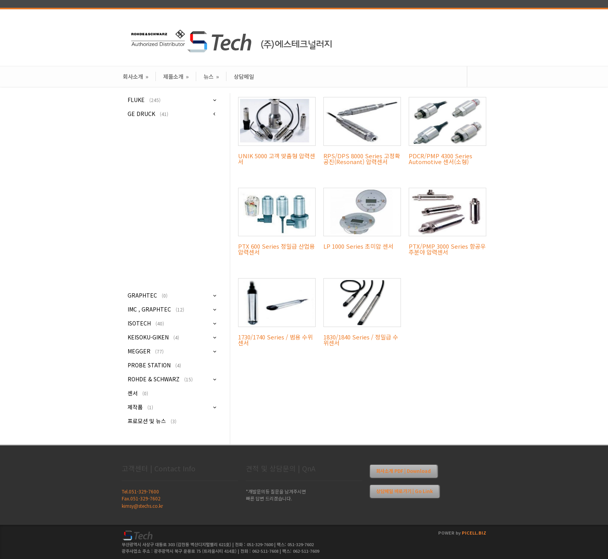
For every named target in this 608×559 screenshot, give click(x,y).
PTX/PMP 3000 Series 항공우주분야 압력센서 (447, 249)
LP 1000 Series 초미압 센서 (358, 246)
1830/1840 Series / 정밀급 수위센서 (360, 340)
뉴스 (211, 76)
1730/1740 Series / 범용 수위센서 (275, 340)
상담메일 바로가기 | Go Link (404, 491)
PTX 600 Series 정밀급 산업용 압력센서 (276, 249)
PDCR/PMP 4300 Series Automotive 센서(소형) (440, 159)
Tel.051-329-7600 (140, 491)
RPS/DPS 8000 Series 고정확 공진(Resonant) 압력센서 (361, 159)
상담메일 (244, 76)
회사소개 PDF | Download (403, 470)
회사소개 (136, 76)
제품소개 (176, 76)
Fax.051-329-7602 (141, 498)
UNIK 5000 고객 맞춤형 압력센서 (276, 159)
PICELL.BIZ (474, 533)
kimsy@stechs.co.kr (142, 505)
